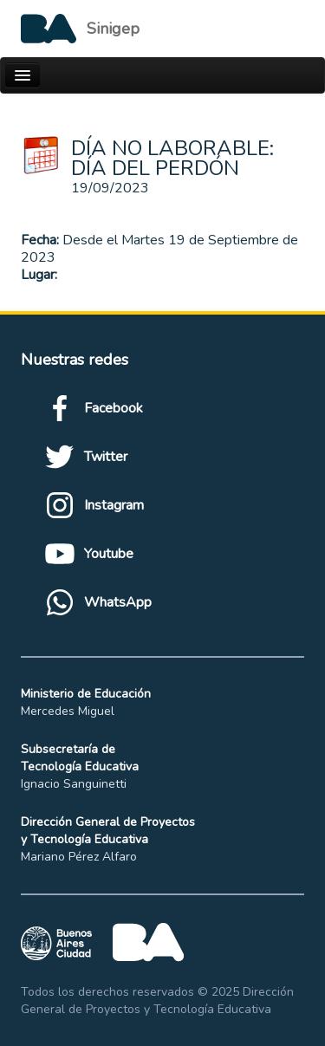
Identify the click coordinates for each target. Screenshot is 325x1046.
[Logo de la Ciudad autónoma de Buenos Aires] (80, 28)
